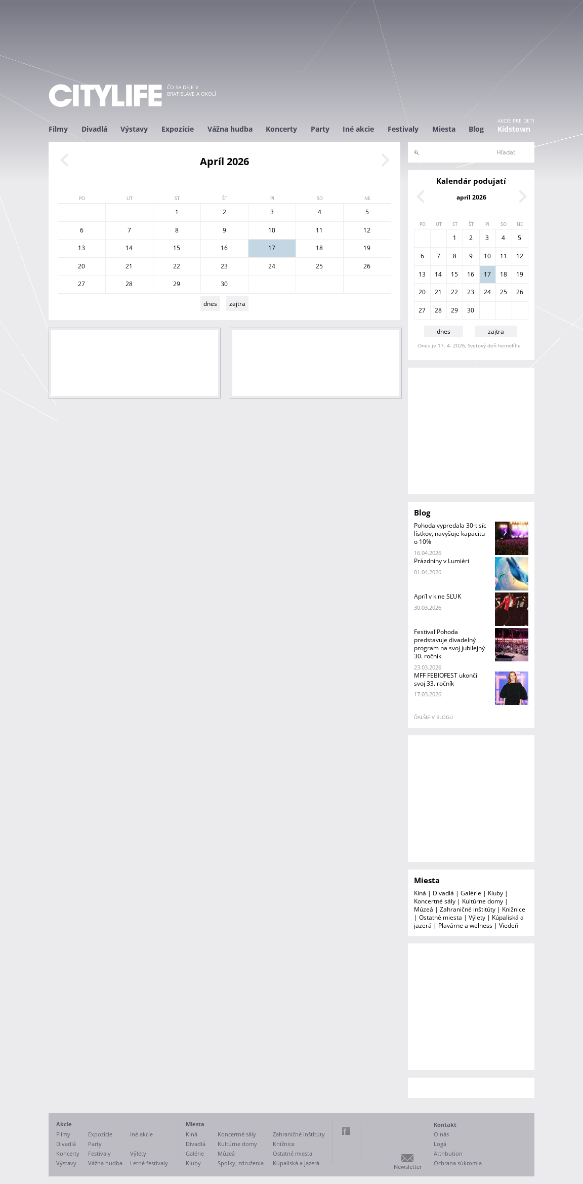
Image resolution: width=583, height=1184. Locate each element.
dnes (210, 303)
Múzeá (423, 909)
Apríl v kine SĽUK (437, 596)
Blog (476, 129)
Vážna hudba (230, 129)
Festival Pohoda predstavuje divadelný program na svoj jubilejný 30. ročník (449, 643)
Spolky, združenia (241, 1163)
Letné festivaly (149, 1163)
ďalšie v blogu (433, 717)
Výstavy (134, 129)
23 (224, 266)
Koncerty (281, 129)
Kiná (420, 893)
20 (81, 266)
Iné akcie (358, 129)
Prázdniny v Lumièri (441, 561)
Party (320, 129)
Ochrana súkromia (458, 1163)
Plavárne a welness (465, 925)
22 (176, 266)
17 (271, 248)
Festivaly (403, 129)
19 (366, 248)
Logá (440, 1144)
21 (129, 266)
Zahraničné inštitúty (467, 909)
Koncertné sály (434, 901)
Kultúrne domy (482, 901)
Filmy (58, 129)
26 (366, 266)
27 (81, 284)
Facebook (346, 1130)
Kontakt (445, 1124)
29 (176, 284)
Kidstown (513, 129)
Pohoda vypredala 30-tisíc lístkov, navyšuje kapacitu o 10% (450, 533)
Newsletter (408, 1166)
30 (224, 284)
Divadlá (94, 129)
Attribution (448, 1153)
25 (319, 266)
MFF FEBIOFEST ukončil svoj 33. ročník (446, 679)
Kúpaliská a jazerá (296, 1163)
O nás (441, 1134)
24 (271, 266)
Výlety (477, 917)
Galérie (471, 893)
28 (129, 284)
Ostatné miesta (440, 917)
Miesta (443, 129)
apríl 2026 (471, 197)
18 (319, 248)
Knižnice (513, 909)
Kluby (495, 893)
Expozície (177, 129)
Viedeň (508, 925)
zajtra (237, 303)
